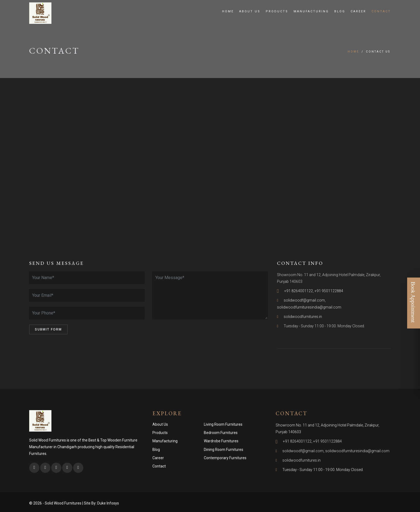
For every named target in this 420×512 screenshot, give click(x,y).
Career (358, 11)
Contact (381, 11)
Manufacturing (311, 11)
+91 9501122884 (328, 291)
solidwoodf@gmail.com (304, 300)
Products (277, 11)
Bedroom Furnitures (221, 433)
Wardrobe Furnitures (221, 441)
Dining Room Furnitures (223, 449)
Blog (339, 11)
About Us (249, 11)
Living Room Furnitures (223, 424)
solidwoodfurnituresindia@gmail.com (309, 307)
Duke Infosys (108, 503)
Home (228, 11)
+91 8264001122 (298, 291)
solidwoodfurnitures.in (303, 316)
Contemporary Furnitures (225, 458)
